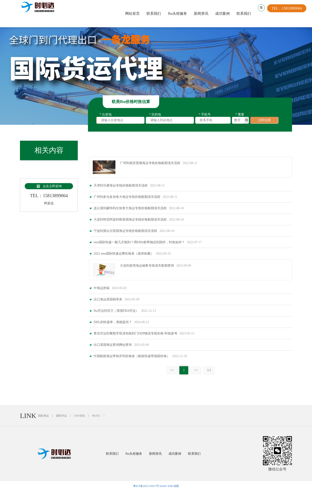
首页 (108, 148)
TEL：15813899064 (289, 13)
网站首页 (133, 13)
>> (196, 382)
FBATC (96, 415)
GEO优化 (79, 415)
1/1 (209, 382)
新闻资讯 (202, 13)
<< (172, 382)
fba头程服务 (178, 13)
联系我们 (154, 13)
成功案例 (223, 13)
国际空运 (61, 415)
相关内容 (123, 148)
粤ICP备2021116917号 (146, 486)
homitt (163, 486)
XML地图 (173, 486)
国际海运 (43, 415)
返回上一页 (284, 148)
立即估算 (264, 122)
